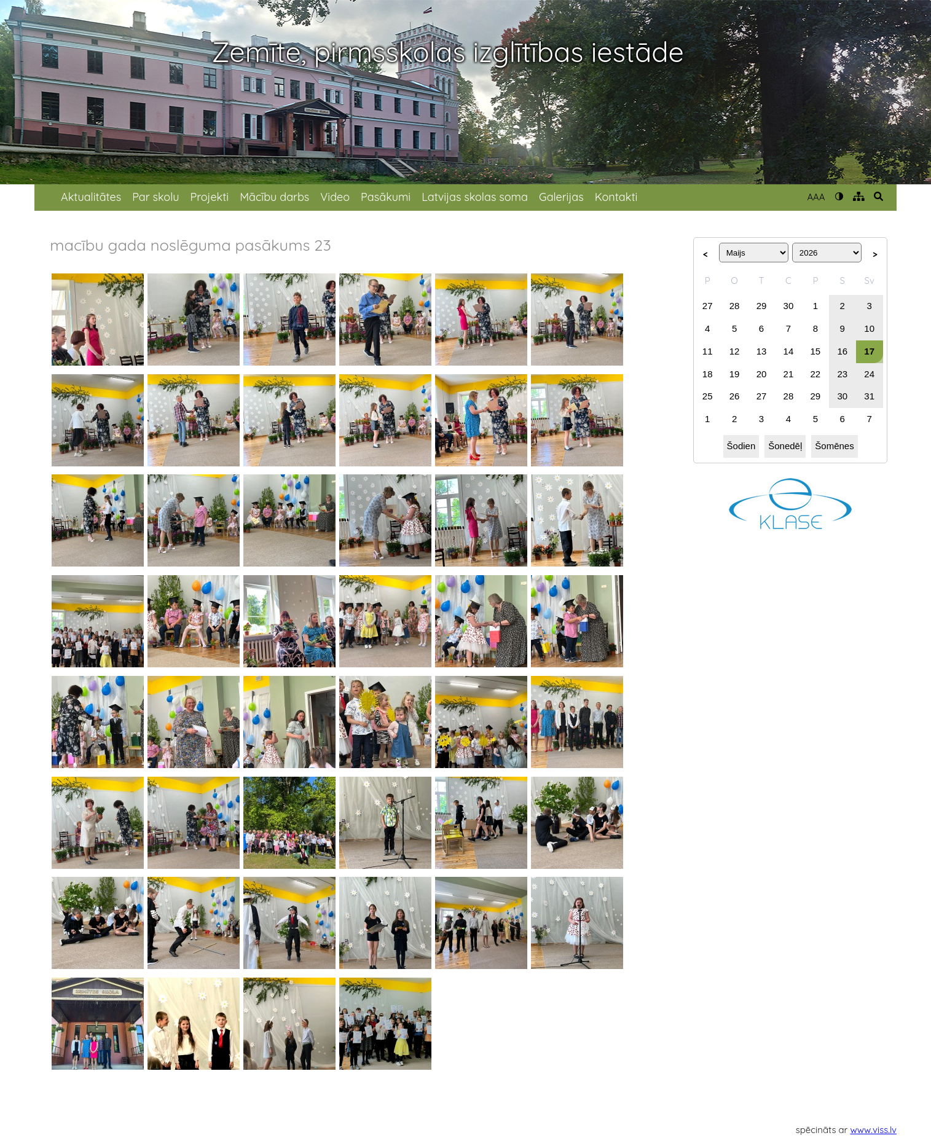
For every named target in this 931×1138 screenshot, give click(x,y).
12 (734, 351)
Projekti (209, 197)
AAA (816, 197)
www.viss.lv (873, 1130)
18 (707, 374)
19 (734, 374)
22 (816, 374)
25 (707, 396)
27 (707, 305)
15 (816, 351)
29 (761, 305)
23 (842, 374)
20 (761, 374)
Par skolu (155, 197)
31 (869, 396)
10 (869, 328)
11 (707, 351)
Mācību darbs (274, 197)
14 (789, 351)
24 (869, 374)
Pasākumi (386, 197)
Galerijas (561, 197)
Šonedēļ (785, 446)
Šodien (741, 446)
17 (869, 351)
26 (734, 396)
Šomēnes (834, 446)
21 (789, 374)
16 (842, 351)
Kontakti (616, 197)
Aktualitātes (91, 197)
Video (335, 197)
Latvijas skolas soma (475, 197)
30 (789, 305)
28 (734, 305)
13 (761, 351)
